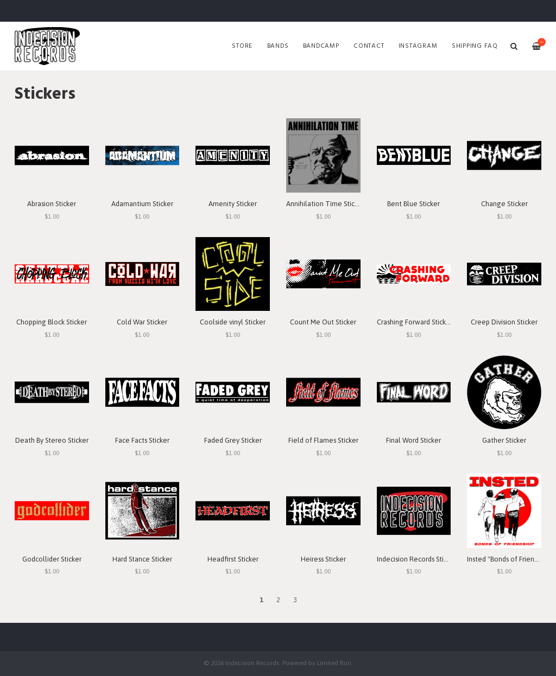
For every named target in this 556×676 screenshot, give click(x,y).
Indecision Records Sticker (417, 559)
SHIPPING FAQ (475, 46)
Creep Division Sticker (504, 322)
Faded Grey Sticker (233, 440)
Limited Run (334, 662)
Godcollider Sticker (51, 559)
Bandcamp (321, 46)
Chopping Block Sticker (51, 322)
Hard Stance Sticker (142, 559)
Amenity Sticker (232, 204)
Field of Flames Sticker (323, 440)
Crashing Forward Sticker (414, 322)
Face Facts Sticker (142, 440)
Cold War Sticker (142, 322)
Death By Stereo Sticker (52, 440)
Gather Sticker (504, 440)
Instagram (418, 46)
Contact (368, 46)
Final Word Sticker (413, 440)
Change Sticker (504, 204)
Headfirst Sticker (232, 559)
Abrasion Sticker (51, 204)
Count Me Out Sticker (323, 322)
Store (242, 46)
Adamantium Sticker (142, 204)
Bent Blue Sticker (413, 204)
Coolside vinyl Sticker (233, 322)
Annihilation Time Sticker (325, 204)
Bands (278, 46)
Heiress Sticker (323, 559)
